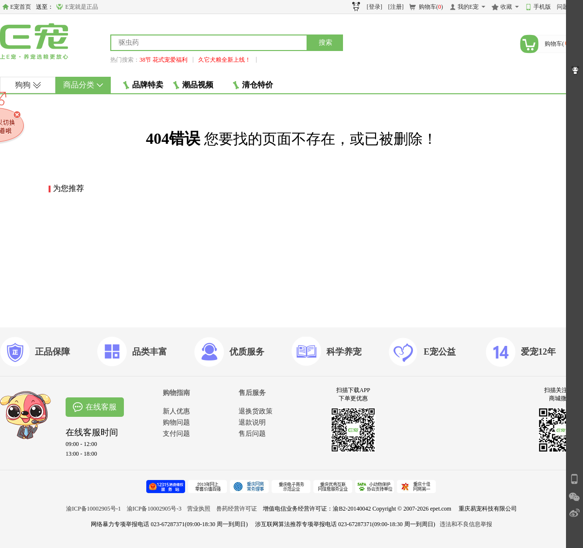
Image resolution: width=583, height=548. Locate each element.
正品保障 (52, 352)
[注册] (396, 6)
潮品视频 (193, 85)
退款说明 (252, 422)
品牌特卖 (143, 85)
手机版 (542, 6)
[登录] (374, 6)
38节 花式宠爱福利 (163, 59)
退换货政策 (256, 411)
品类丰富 (149, 352)
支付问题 (176, 433)
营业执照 (198, 508)
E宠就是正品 (81, 6)
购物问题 (176, 422)
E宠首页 (20, 6)
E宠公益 (440, 352)
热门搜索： (124, 59)
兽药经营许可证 (236, 508)
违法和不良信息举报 (466, 524)
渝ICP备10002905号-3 (154, 508)
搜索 (325, 42)
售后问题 (252, 433)
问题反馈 (568, 6)
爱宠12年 (538, 352)
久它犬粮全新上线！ (224, 59)
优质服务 (246, 352)
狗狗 (28, 85)
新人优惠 (176, 411)
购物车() (431, 6)
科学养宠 (343, 352)
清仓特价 (253, 85)
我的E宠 (468, 6)
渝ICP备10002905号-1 (93, 508)
